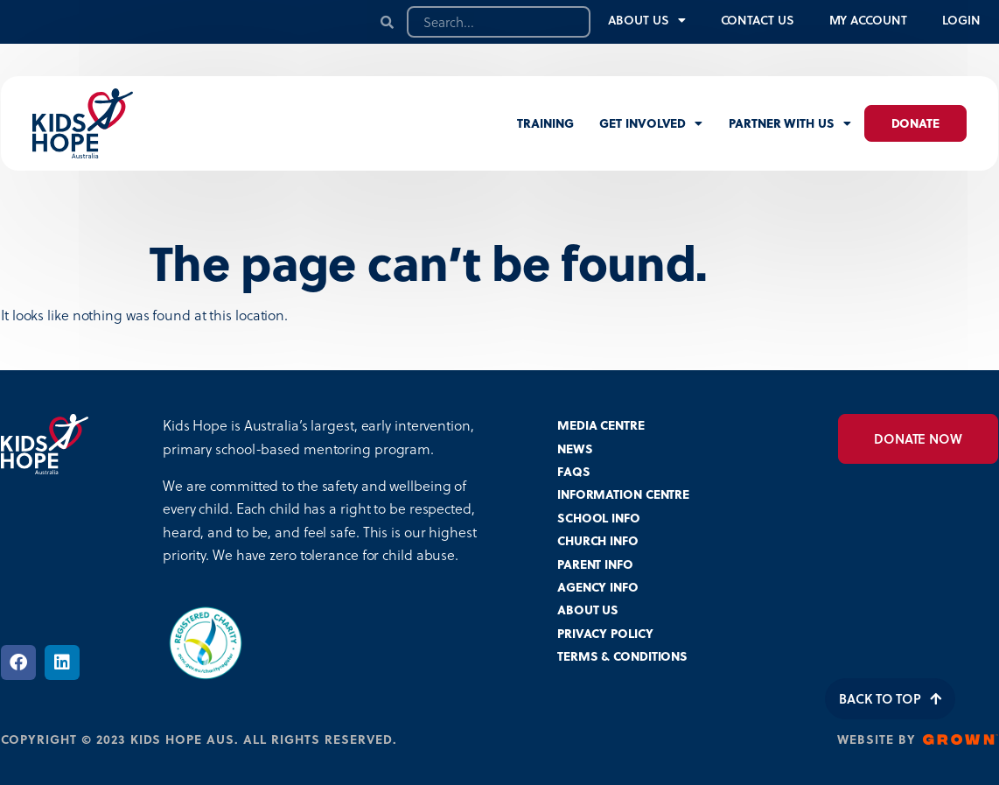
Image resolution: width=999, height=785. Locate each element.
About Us (646, 20)
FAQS (573, 471)
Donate (915, 123)
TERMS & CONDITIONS (622, 656)
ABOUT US (587, 609)
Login (962, 20)
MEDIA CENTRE (601, 425)
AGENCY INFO (598, 587)
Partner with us (789, 123)
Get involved (650, 123)
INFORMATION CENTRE (623, 494)
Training (545, 123)
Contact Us (757, 20)
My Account (868, 20)
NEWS (575, 448)
